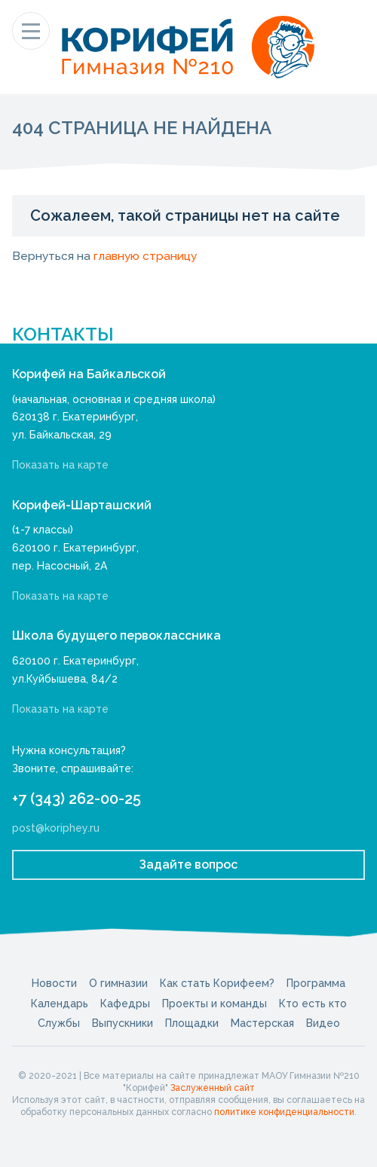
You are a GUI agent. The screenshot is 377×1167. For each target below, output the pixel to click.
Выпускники (122, 1023)
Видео (323, 1023)
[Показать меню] (31, 31)
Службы (59, 1023)
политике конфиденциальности (284, 1112)
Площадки (192, 1023)
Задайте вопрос (188, 864)
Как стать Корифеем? (217, 983)
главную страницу (145, 256)
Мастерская (262, 1023)
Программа (316, 983)
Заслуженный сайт (212, 1088)
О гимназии (118, 983)
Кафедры (125, 1003)
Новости (54, 983)
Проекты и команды (214, 1003)
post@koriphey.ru (56, 828)
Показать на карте (60, 465)
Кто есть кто (313, 1003)
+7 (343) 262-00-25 (76, 799)
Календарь (59, 1003)
